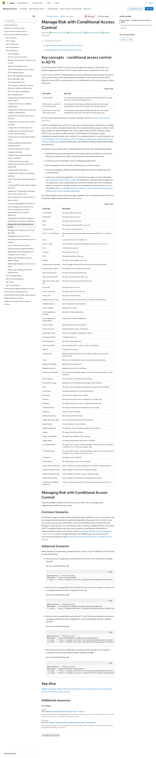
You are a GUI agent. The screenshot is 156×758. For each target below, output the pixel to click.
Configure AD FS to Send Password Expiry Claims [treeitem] (22, 138)
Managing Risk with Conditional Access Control (63, 50)
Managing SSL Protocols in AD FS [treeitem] (19, 236)
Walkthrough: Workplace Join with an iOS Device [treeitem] (21, 265)
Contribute (38, 751)
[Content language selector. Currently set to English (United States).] (12, 746)
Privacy (47, 751)
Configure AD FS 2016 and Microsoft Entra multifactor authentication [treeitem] (22, 111)
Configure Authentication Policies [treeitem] (19, 149)
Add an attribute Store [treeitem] (15, 95)
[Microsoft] (4, 3)
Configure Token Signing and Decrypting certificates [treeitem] (21, 174)
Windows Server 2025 (58, 33)
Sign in (151, 3)
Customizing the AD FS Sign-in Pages (62, 180)
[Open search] (146, 3)
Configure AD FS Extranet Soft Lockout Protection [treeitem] (21, 117)
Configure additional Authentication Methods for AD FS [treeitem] (20, 144)
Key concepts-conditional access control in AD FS (64, 45)
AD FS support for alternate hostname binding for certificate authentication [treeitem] (20, 86)
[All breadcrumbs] (43, 16)
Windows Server (52, 16)
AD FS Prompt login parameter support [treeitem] (21, 69)
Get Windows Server (136, 9)
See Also (123, 28)
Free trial (149, 9)
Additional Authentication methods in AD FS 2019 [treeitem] (21, 61)
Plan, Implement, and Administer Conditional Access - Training (63, 712)
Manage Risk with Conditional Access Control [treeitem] (20, 225)
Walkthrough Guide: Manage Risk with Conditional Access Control (66, 689)
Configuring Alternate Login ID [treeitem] (18, 170)
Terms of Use (79, 751)
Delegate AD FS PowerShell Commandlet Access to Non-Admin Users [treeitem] (21, 192)
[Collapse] (33, 16)
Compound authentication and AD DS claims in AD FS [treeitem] (20, 99)
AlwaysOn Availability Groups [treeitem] (17, 66)
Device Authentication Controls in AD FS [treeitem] (21, 197)
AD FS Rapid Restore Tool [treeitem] (16, 82)
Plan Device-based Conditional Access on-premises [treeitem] (22, 240)
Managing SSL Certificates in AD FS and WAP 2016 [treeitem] (21, 231)
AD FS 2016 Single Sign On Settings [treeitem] (20, 76)
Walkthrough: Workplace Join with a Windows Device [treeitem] (20, 259)
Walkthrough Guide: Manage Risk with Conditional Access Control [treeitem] (20, 253)
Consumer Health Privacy (62, 751)
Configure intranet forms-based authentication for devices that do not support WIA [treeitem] (20, 164)
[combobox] (19, 21)
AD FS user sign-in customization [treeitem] (19, 91)
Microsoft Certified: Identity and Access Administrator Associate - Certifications (69, 723)
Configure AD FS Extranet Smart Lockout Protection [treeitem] (21, 123)
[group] (80, 578)
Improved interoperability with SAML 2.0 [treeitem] (21, 203)
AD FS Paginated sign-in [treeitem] (16, 72)
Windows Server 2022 (76, 33)
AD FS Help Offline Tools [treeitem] (16, 79)
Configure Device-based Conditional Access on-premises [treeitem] (20, 156)
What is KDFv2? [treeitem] (13, 200)
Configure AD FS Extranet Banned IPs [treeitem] (20, 128)
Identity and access (66, 16)
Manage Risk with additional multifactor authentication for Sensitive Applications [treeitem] (21, 219)
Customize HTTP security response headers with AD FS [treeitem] (22, 186)
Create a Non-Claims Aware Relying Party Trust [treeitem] (21, 180)
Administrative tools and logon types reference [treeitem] (19, 295)
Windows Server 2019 (94, 33)
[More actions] (112, 16)
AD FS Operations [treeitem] (14, 54)
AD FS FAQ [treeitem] (9, 282)
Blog (29, 751)
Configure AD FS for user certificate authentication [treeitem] (19, 105)
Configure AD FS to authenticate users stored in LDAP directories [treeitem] (20, 132)
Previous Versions (19, 751)
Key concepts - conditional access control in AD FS (136, 21)
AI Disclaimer (7, 751)
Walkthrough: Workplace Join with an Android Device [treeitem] (20, 271)
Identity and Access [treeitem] (10, 25)
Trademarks (90, 751)
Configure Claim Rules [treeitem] (15, 152)
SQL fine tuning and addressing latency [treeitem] (21, 249)
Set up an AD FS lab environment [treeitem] (19, 245)
